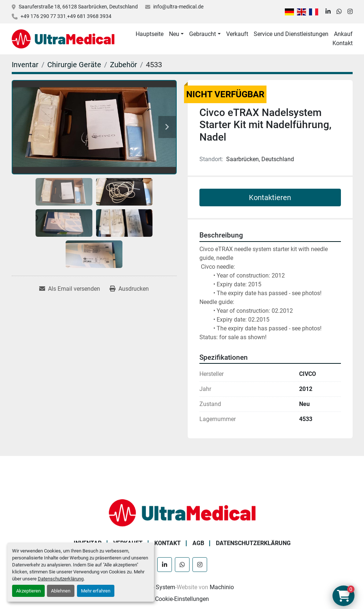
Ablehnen (60, 591)
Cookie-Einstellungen (182, 598)
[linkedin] (328, 11)
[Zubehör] (123, 64)
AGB (198, 543)
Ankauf (343, 33)
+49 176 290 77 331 (43, 16)
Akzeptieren (28, 591)
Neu (174, 33)
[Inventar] (25, 64)
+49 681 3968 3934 (89, 16)
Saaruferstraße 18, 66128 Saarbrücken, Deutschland (78, 7)
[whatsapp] (339, 11)
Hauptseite (149, 33)
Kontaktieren (270, 197)
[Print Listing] (129, 289)
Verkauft (237, 33)
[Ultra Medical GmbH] (182, 512)
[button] (176, 34)
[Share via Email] (69, 289)
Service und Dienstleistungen (291, 33)
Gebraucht (202, 33)
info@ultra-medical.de (178, 7)
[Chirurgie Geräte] (74, 64)
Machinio (222, 587)
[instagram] (350, 11)
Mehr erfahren (95, 591)
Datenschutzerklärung (61, 578)
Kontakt (342, 43)
